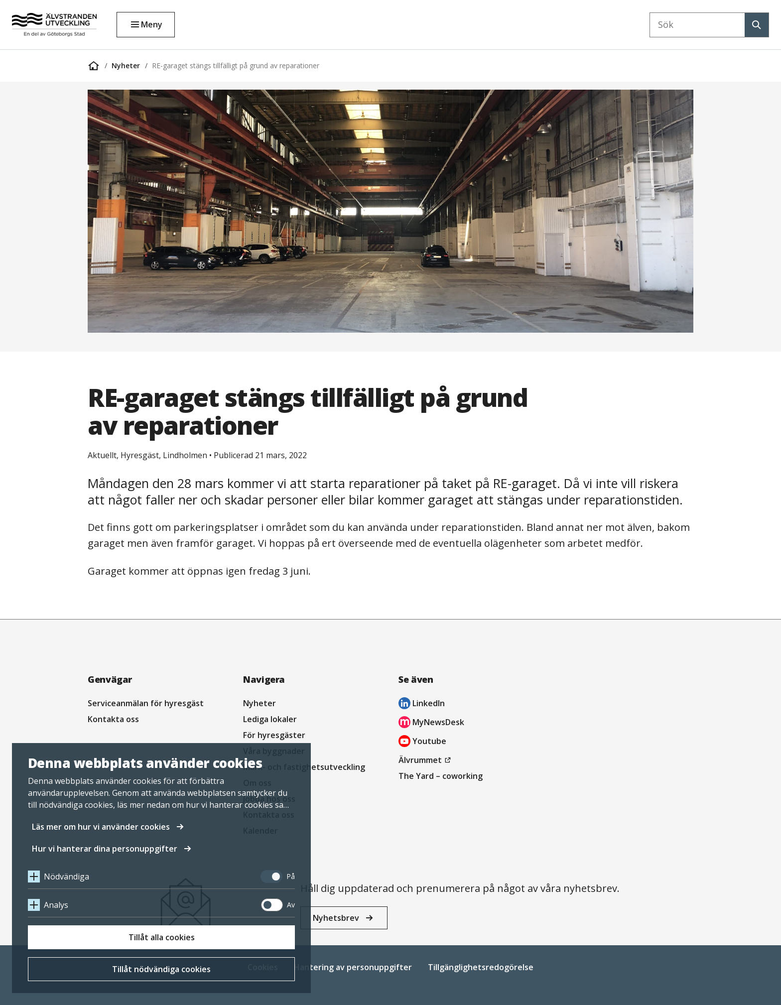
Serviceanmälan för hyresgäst (146, 703)
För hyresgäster (274, 735)
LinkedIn (421, 704)
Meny (151, 24)
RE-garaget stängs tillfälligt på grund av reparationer (235, 65)
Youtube (422, 742)
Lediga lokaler (270, 719)
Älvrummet (426, 760)
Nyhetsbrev (336, 917)
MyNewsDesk (431, 723)
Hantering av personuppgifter (353, 967)
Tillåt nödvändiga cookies (161, 969)
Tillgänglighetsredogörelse (480, 967)
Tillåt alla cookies (162, 937)
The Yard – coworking (440, 775)
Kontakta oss (113, 719)
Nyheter (126, 65)
